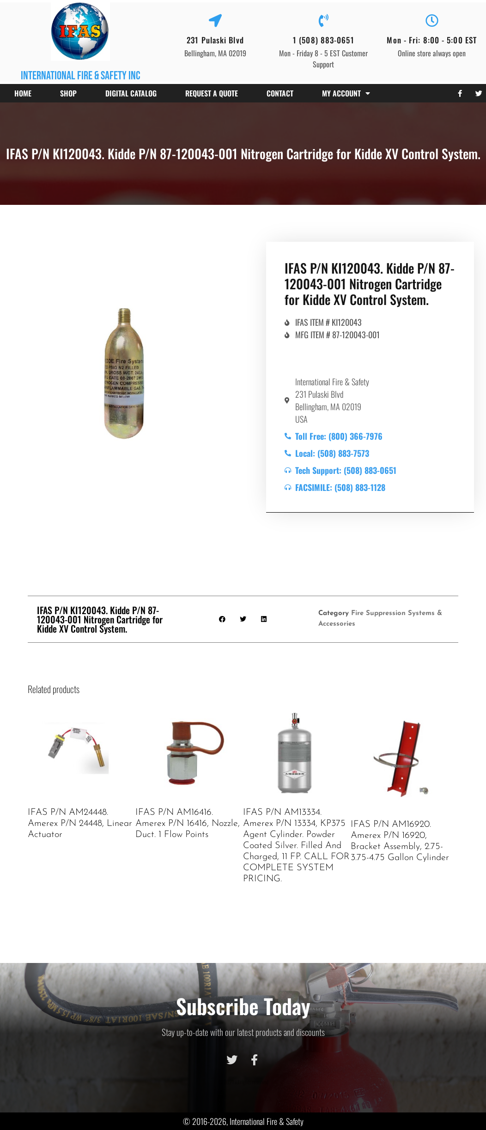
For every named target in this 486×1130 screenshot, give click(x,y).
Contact (280, 93)
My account (346, 93)
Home (22, 93)
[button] (222, 619)
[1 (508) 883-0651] (323, 20)
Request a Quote (211, 93)
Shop (68, 93)
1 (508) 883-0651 (323, 40)
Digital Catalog (131, 93)
